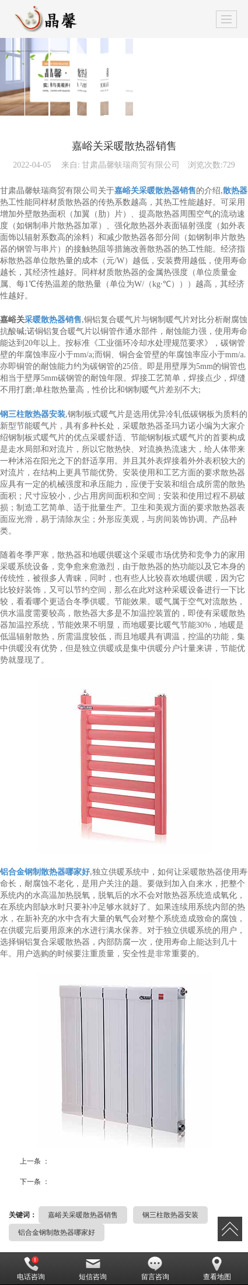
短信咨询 (93, 1268)
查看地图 (217, 1268)
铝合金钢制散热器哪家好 (56, 1232)
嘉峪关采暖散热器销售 (83, 1215)
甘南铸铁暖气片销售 (78, 1179)
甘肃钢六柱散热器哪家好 (82, 1159)
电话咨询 (31, 1268)
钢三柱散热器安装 (170, 1215)
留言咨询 (155, 1268)
